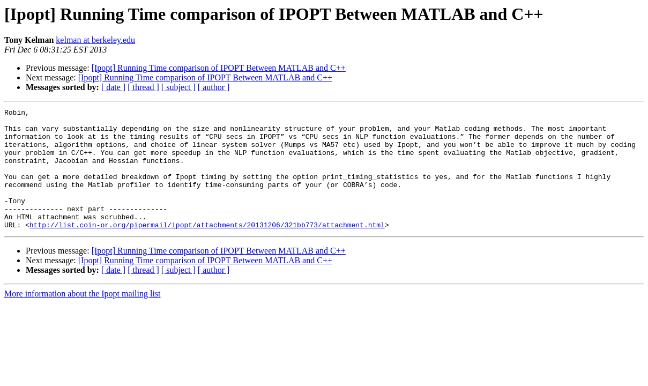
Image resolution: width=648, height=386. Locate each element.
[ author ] (214, 87)
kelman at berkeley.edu (95, 39)
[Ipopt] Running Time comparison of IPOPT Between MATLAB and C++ (219, 67)
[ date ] (113, 87)
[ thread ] (143, 87)
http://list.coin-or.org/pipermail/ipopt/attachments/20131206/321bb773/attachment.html (207, 249)
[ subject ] (178, 87)
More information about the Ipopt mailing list (82, 317)
